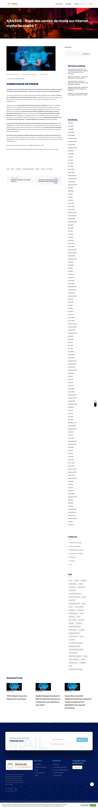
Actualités (69, 4)
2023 (12, 171)
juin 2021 (70, 305)
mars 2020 (71, 351)
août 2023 (70, 225)
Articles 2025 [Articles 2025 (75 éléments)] (72, 590)
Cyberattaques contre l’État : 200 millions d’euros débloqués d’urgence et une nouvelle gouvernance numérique (78, 71)
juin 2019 (70, 376)
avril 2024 (70, 200)
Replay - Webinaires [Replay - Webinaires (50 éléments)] (74, 659)
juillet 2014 (71, 503)
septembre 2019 (72, 370)
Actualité (18, 171)
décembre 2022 (72, 249)
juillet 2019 (71, 373)
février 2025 (71, 169)
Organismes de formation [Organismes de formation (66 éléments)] (75, 656)
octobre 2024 (71, 181)
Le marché (49, 171)
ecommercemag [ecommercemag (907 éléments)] (79, 606)
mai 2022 (70, 271)
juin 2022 (70, 268)
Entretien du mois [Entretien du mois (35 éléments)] (73, 613)
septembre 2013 (72, 518)
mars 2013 (71, 524)
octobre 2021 (71, 293)
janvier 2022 (71, 283)
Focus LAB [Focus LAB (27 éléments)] (81, 620)
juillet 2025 (71, 154)
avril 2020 (70, 348)
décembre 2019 (72, 361)
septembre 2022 (72, 259)
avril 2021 (70, 311)
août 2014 (70, 500)
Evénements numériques (76, 553)
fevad (43, 171)
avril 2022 (70, 274)
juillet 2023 (71, 228)
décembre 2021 (72, 286)
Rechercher (68, 47)
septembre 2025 (72, 147)
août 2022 (70, 262)
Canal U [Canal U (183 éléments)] (84, 597)
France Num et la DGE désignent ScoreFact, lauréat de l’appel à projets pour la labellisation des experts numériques (78, 702)
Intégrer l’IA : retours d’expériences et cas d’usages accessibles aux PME (78, 94)
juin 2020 (70, 342)
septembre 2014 (72, 496)
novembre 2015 (72, 472)
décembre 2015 (72, 469)
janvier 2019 (71, 391)
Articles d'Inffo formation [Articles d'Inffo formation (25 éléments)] (75, 593)
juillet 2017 (71, 432)
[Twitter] (11, 789)
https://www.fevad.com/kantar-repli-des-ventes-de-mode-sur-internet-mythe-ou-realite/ (34, 152)
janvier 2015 (71, 493)
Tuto (70, 564)
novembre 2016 (72, 444)
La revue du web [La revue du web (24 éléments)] (73, 636)
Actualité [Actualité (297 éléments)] (76, 580)
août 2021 (70, 299)
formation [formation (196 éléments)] (71, 623)
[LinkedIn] (15, 789)
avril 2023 (70, 237)
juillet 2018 (71, 407)
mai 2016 (70, 453)
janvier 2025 (71, 172)
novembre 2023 (72, 215)
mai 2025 (70, 160)
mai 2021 (70, 308)
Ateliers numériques (74, 546)
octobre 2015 (71, 475)
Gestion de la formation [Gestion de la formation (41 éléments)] (74, 626)
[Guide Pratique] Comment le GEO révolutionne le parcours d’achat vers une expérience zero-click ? (48, 700)
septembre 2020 (72, 333)
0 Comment (45, 74)
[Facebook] (7, 789)
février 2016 (71, 463)
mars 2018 (71, 419)
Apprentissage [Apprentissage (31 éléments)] (72, 583)
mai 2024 (70, 197)
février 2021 (71, 317)
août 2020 (70, 336)
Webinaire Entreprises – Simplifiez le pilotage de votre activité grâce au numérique (78, 89)
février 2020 (71, 354)
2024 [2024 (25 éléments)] (70, 580)
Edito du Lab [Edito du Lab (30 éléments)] (72, 610)
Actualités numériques (30, 74)
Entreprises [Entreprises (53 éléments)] (80, 610)
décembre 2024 (72, 175)
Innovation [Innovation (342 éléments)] (81, 629)
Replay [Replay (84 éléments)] (85, 656)
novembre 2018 (72, 398)
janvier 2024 (71, 209)
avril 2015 (70, 487)
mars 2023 (71, 240)
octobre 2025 (71, 144)
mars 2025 (71, 166)
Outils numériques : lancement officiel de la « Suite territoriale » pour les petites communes (78, 83)
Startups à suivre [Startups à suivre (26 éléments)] (73, 662)
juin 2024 (70, 194)
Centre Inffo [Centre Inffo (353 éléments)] (72, 600)
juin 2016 (70, 450)
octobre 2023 (71, 218)
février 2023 (71, 243)
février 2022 (71, 280)
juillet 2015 (71, 481)
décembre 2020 (72, 324)
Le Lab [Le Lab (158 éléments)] (81, 636)
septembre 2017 (72, 429)
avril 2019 (70, 382)
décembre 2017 (72, 422)
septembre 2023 (72, 221)
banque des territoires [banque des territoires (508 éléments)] (74, 597)
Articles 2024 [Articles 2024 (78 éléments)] (81, 587)
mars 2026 (71, 129)
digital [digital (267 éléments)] (83, 603)
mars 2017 (71, 435)
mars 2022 (71, 277)
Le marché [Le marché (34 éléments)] (71, 639)
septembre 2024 (72, 184)
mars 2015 (71, 490)
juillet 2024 (71, 191)
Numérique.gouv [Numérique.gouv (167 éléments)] (73, 652)
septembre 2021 (72, 296)
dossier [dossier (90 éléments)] (71, 606)
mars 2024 (71, 203)
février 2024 (71, 206)
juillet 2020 (71, 339)
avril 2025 (70, 163)
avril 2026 (70, 126)
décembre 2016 (72, 441)
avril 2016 (70, 456)
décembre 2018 (72, 395)
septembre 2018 (72, 404)
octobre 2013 (71, 515)
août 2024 (70, 188)
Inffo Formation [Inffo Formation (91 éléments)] (72, 629)
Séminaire (72, 560)
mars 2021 (71, 314)
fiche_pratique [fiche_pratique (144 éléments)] (72, 620)
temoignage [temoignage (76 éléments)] (83, 662)
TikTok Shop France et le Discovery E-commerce (17, 697)
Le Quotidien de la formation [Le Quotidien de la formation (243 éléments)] (76, 643)
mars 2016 (71, 459)
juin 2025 (70, 157)
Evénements (61, 4)
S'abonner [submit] (82, 739)
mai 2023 (70, 234)
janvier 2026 (71, 135)
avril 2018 (70, 416)
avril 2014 (70, 506)
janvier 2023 (71, 246)
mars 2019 (71, 385)
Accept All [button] (93, 805)
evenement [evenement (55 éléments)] (72, 616)
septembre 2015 (72, 478)
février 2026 (71, 132)
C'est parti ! (77, 766)
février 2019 (71, 388)
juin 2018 (70, 410)
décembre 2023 (72, 212)
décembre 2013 (72, 509)
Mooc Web (72, 557)
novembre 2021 (72, 290)
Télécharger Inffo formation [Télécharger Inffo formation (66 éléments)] (75, 669)
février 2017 (71, 438)
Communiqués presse (28, 171)
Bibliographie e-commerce (76, 550)
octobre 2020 (71, 330)
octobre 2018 (71, 401)
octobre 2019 (71, 367)
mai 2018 (70, 413)
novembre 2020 (72, 327)
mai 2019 (70, 379)
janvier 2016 (71, 466)
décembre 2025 (72, 138)
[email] (63, 739)
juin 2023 (70, 231)
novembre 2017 (72, 425)
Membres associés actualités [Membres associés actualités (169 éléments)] (76, 649)
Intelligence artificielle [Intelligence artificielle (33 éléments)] (74, 633)
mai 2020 (70, 345)
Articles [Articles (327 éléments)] (80, 583)
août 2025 (70, 150)
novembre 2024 (72, 178)
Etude (37, 171)
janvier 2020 (71, 357)
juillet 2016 (71, 447)
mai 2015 (70, 484)
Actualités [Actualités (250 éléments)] (83, 580)
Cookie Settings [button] (84, 805)
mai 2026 (70, 123)
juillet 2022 (71, 265)
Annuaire (76, 4)
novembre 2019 (72, 364)
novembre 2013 (72, 512)
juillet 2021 (71, 302)
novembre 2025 (72, 141)
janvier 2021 (71, 320)
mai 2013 (70, 521)
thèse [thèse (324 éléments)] (70, 666)
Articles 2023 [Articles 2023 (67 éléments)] (72, 587)
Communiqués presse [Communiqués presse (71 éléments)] (74, 603)
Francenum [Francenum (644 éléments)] (79, 623)
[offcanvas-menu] (91, 4)
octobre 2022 (71, 255)
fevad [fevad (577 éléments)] (78, 616)
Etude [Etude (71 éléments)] (81, 613)
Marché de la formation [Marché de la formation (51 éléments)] (74, 646)
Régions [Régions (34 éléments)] (83, 659)
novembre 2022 (72, 252)
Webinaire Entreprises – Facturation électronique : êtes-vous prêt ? (78, 77)
